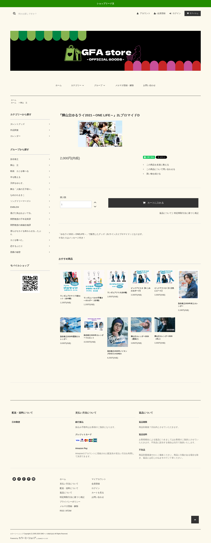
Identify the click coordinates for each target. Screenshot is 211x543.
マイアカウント (99, 479)
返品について (165, 213)
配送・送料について (69, 488)
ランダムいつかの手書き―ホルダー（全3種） (93, 299)
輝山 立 (23, 103)
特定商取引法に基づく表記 (186, 213)
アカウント (145, 13)
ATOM (68, 511)
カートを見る (98, 492)
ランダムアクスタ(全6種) (117, 293)
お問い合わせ (149, 85)
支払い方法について (69, 484)
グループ (100, 85)
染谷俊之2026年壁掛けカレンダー (70, 338)
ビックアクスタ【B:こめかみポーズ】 (140, 289)
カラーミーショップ (16, 534)
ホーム (59, 85)
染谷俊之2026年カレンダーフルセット (93, 336)
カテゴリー (78, 85)
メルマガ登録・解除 (124, 85)
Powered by (29, 538)
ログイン (177, 13)
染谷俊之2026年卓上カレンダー (188, 304)
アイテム (192, 13)
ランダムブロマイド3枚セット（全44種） (70, 297)
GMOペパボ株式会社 (47, 534)
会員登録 (161, 13)
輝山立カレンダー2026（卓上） (163, 337)
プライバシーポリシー (70, 501)
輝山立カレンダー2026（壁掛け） (140, 337)
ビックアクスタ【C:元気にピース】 (164, 289)
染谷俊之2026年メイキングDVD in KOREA (117, 352)
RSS (62, 511)
